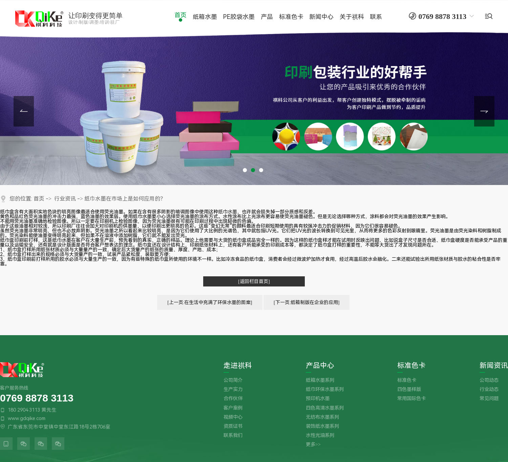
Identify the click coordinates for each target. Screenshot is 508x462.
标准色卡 (411, 365)
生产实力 (233, 389)
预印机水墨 (318, 398)
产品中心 (320, 365)
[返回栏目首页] (254, 281)
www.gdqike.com (26, 418)
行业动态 (489, 389)
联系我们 (233, 435)
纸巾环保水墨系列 (325, 389)
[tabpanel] (254, 92)
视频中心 (233, 417)
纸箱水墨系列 (320, 380)
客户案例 (233, 408)
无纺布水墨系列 (322, 417)
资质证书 (233, 426)
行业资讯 (65, 198)
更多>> (313, 444)
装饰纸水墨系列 (322, 426)
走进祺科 (238, 365)
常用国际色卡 (411, 398)
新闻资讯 (494, 365)
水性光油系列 (320, 435)
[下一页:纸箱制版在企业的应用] (306, 302)
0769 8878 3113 (36, 397)
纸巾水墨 (227, 211)
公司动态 (489, 380)
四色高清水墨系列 (325, 408)
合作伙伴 (233, 398)
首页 (39, 198)
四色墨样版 (409, 389)
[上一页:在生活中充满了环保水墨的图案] (209, 302)
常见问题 (489, 398)
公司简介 (233, 380)
